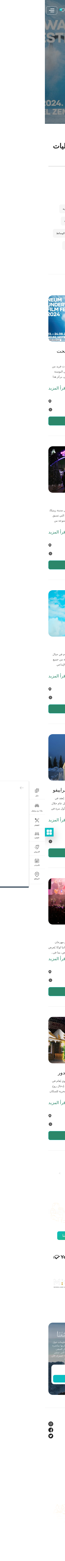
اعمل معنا (56, 1531)
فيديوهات (56, 1477)
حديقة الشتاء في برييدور (37, 1072)
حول (59, 1459)
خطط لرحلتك (54, 1507)
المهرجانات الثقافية (38, 184)
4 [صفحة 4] (22, 1173)
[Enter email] (32, 1370)
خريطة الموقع (54, 1537)
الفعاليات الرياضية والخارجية (33, 221)
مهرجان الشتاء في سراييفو (35, 790)
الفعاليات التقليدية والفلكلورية (33, 208)
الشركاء (57, 1471)
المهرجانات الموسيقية (37, 196)
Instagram (55, 1424)
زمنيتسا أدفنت (47, 502)
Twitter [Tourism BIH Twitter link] (57, 1436)
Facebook (55, 1430)
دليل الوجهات (54, 1519)
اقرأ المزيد (12, 388)
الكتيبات (57, 1513)
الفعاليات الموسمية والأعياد (34, 245)
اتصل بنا (57, 1525)
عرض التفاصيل (33, 421)
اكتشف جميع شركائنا (33, 1235)
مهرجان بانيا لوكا (45, 934)
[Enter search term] (32, 162)
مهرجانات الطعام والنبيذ (36, 257)
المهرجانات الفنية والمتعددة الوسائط (29, 233)
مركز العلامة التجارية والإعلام (46, 1483)
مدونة (58, 1465)
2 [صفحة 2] (40, 1173)
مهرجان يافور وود (44, 646)
